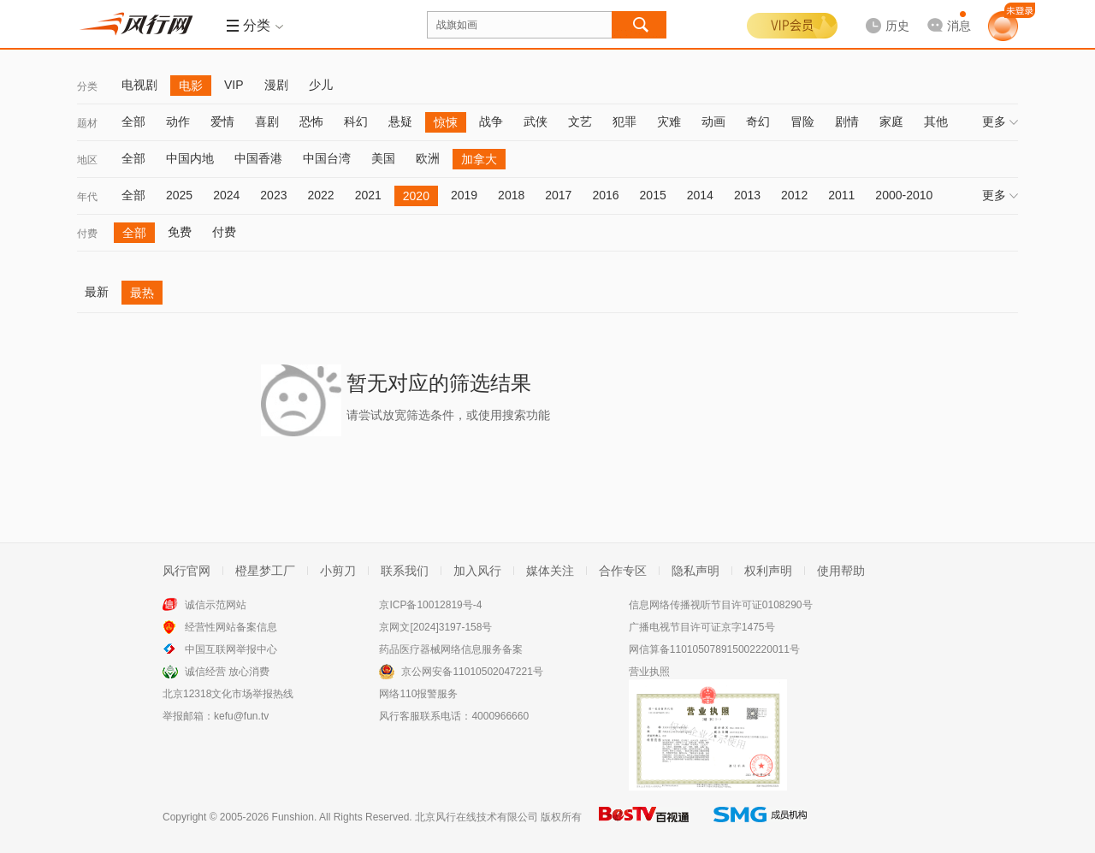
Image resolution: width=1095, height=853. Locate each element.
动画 (713, 121)
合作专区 (623, 571)
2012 (794, 195)
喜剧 (267, 121)
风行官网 (186, 571)
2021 (368, 195)
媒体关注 (550, 571)
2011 (841, 195)
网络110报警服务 (418, 694)
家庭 (891, 121)
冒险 (802, 121)
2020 (416, 196)
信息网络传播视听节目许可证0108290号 (721, 605)
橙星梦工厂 (265, 571)
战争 (491, 121)
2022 (320, 195)
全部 (133, 121)
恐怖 (311, 121)
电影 (191, 85)
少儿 (321, 85)
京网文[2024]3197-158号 (435, 627)
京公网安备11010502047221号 (471, 672)
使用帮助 (841, 571)
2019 (464, 195)
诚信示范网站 (215, 605)
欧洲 (428, 158)
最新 (97, 292)
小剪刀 (338, 571)
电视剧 (139, 85)
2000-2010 (903, 195)
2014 (700, 195)
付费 (87, 234)
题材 (87, 123)
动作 (178, 121)
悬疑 (400, 121)
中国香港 (258, 158)
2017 (558, 195)
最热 (142, 292)
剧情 (847, 121)
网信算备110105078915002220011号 (714, 649)
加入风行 (477, 571)
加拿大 (479, 159)
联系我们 (405, 571)
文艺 (580, 121)
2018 (511, 195)
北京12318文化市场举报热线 (228, 694)
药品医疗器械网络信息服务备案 (451, 649)
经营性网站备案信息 (231, 627)
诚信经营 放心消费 (227, 672)
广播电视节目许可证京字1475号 (702, 627)
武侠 (536, 121)
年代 (87, 197)
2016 (605, 195)
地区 (87, 160)
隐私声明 (695, 571)
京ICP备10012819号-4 (430, 605)
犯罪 (624, 121)
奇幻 (758, 121)
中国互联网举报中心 (231, 649)
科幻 (356, 121)
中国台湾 (327, 158)
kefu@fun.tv (241, 716)
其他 (936, 121)
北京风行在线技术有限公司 (476, 817)
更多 (1000, 121)
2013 (747, 195)
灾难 (669, 121)
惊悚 (446, 122)
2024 (226, 195)
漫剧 (276, 85)
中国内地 (190, 158)
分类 (87, 86)
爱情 (222, 121)
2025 (179, 195)
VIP (234, 85)
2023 (273, 195)
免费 (180, 232)
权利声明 (768, 571)
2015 (653, 195)
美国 (383, 158)
